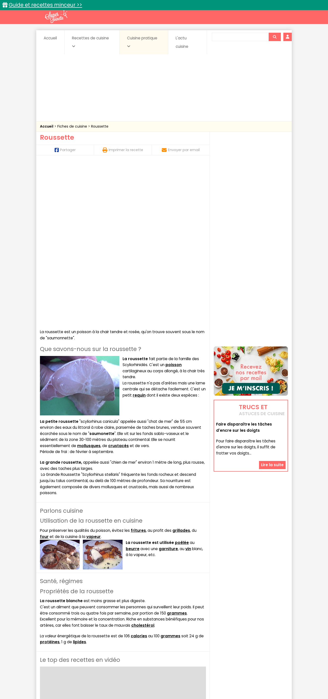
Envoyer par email (181, 149)
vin (188, 387)
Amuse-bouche (80, 631)
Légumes (223, 636)
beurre (132, 387)
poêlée (182, 381)
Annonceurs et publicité (65, 679)
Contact (99, 679)
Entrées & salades (83, 636)
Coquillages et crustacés (238, 631)
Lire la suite (272, 421)
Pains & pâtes (268, 636)
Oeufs (244, 636)
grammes (177, 452)
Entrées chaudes (119, 636)
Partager (65, 149)
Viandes (217, 641)
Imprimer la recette (122, 149)
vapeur (93, 375)
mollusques (88, 284)
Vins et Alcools (243, 641)
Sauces (136, 641)
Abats (54, 631)
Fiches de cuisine (72, 126)
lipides (79, 481)
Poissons (95, 641)
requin (139, 234)
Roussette (99, 126)
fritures (138, 369)
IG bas (203, 636)
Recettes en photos (142, 620)
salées (116, 641)
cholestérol (142, 464)
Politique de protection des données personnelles (153, 684)
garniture (168, 387)
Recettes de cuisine (90, 41)
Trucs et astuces (234, 620)
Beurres (107, 631)
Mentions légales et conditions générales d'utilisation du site (162, 679)
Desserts (53, 636)
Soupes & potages (165, 641)
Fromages (181, 636)
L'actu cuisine (182, 42)
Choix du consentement (221, 684)
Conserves (201, 631)
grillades (181, 369)
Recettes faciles (97, 620)
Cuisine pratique (142, 41)
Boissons (129, 631)
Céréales (151, 631)
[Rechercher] (274, 37)
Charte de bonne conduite (240, 679)
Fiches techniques (189, 620)
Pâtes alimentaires (65, 641)
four (44, 375)
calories (139, 475)
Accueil (50, 38)
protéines (50, 481)
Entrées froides (153, 636)
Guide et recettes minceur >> (45, 4)
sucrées (195, 641)
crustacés (118, 284)
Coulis (272, 631)
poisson (173, 203)
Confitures (175, 631)
